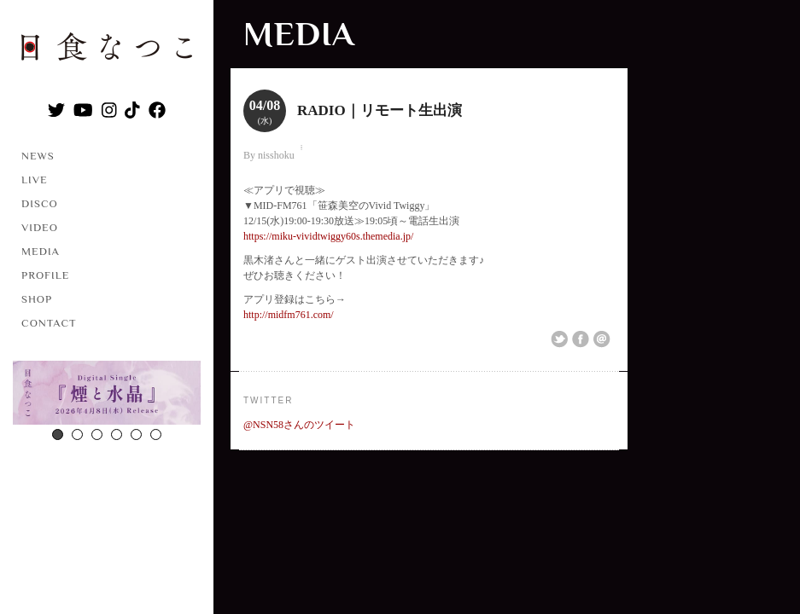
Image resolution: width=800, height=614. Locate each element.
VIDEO (39, 227)
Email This (601, 339)
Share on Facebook (580, 339)
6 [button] (155, 434)
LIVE (34, 179)
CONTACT (49, 322)
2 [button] (77, 434)
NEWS (38, 155)
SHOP (36, 299)
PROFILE (45, 275)
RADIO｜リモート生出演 (379, 110)
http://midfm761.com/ (288, 315)
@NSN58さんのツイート (299, 425)
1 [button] (57, 434)
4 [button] (116, 434)
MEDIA (40, 251)
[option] (107, 395)
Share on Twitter (559, 339)
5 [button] (136, 434)
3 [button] (96, 434)
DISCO (39, 203)
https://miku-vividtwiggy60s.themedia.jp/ (328, 236)
